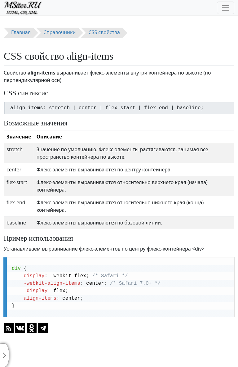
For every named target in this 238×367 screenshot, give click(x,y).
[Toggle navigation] (225, 8)
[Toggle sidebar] (4, 355)
